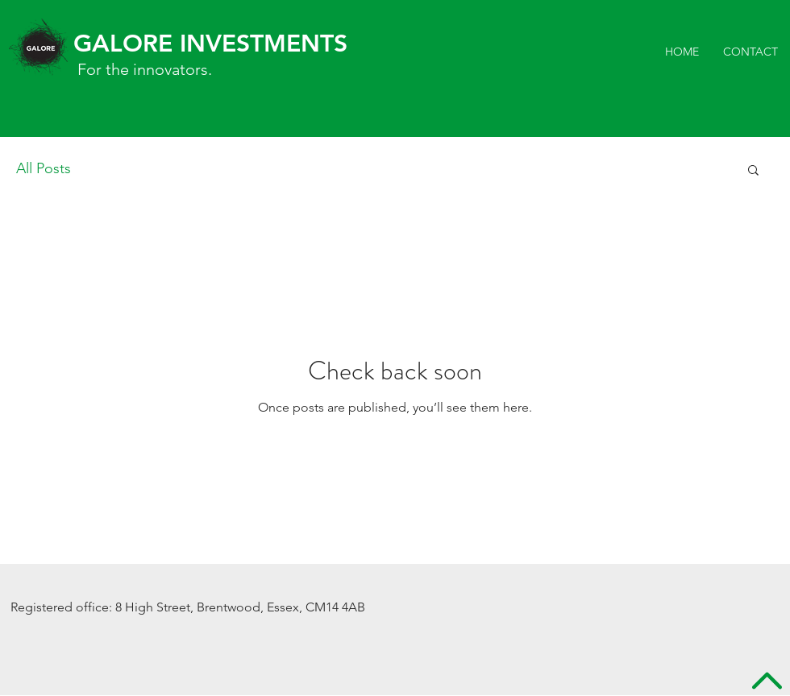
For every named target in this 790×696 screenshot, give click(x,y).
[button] (753, 171)
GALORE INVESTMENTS (210, 43)
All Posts (43, 168)
